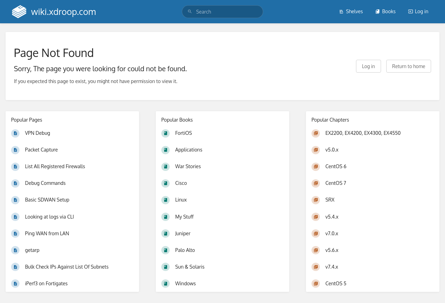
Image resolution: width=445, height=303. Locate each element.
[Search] (189, 12)
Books (385, 11)
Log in (418, 11)
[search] (222, 11)
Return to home (408, 66)
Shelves (351, 11)
